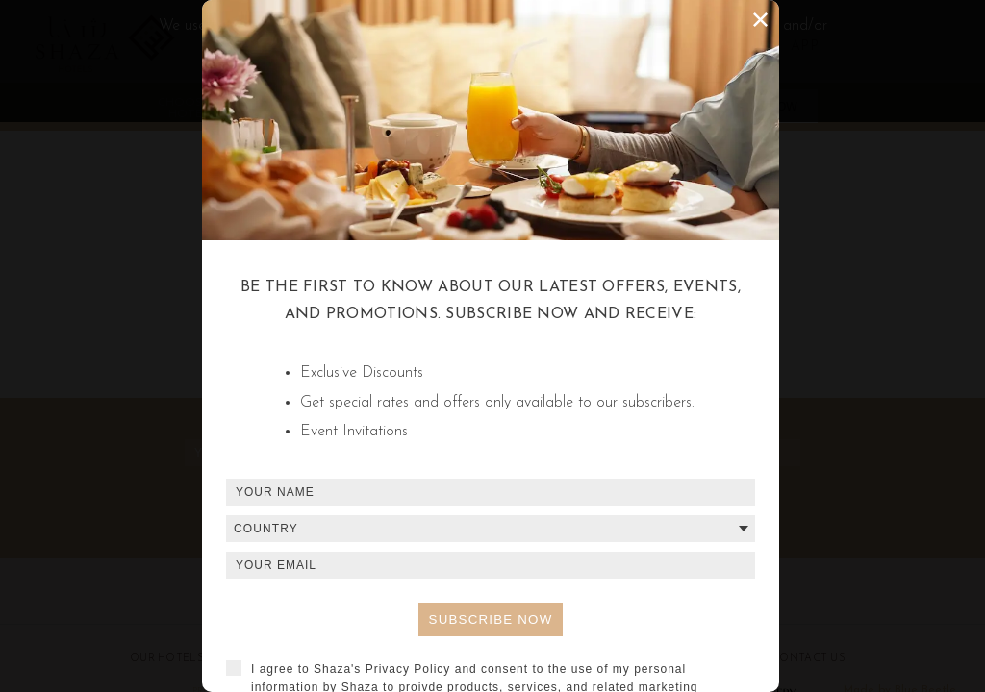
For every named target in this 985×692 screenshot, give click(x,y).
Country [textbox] (266, 528)
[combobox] (490, 528)
